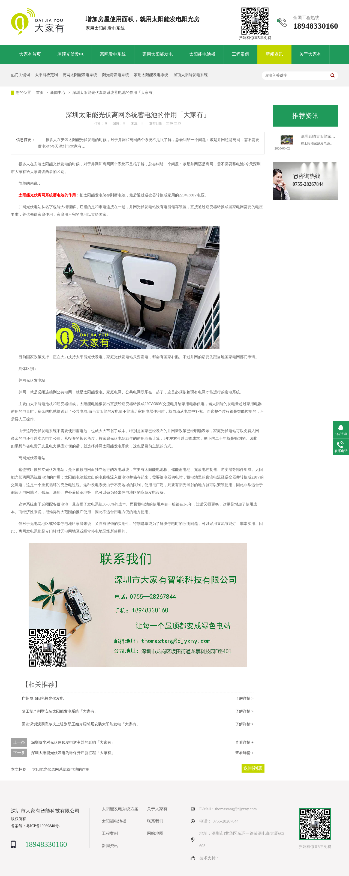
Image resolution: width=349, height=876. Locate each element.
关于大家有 (310, 54)
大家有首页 (30, 54)
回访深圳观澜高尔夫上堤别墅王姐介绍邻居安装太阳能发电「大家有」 (81, 724)
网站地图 (155, 833)
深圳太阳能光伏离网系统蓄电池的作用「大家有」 (114, 93)
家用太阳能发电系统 (151, 75)
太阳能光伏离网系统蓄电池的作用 (47, 195)
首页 (40, 93)
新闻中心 (58, 93)
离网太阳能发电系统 (80, 75)
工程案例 (240, 54)
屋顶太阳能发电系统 (190, 75)
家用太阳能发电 (157, 54)
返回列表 (253, 768)
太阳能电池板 (202, 54)
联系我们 (155, 821)
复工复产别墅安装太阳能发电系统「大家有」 (60, 711)
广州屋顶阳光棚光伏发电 (43, 698)
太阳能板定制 (46, 75)
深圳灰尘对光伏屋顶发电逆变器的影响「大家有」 (73, 742)
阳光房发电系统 (115, 75)
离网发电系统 (113, 54)
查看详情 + (244, 742)
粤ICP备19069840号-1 (44, 826)
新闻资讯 (274, 54)
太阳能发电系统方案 (120, 809)
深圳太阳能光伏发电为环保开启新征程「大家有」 (73, 753)
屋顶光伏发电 (70, 54)
